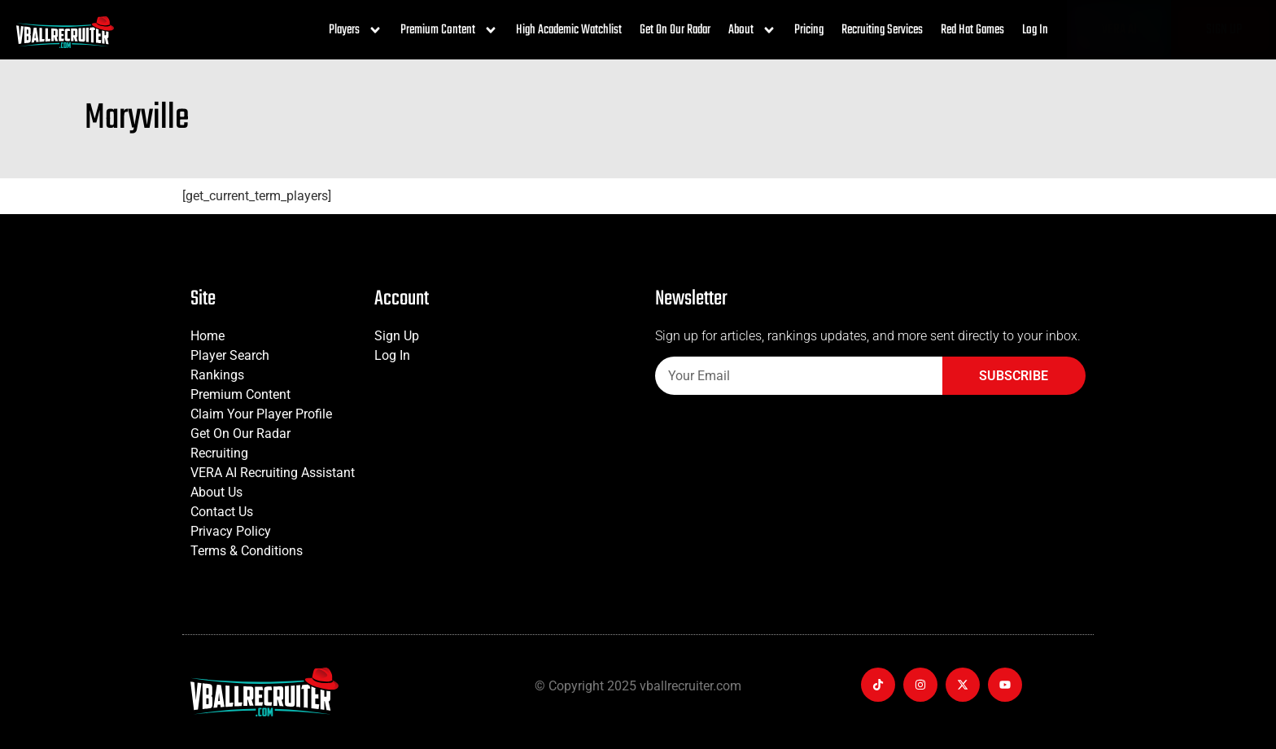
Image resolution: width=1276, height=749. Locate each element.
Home (207, 336)
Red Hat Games (972, 30)
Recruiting (219, 453)
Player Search (229, 355)
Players (355, 30)
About (752, 30)
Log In (1035, 30)
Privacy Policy (230, 531)
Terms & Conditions (246, 550)
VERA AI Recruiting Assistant (272, 472)
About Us (216, 492)
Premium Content (449, 30)
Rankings (217, 375)
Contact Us (221, 511)
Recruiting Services (882, 30)
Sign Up (396, 336)
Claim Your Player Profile (261, 414)
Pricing (809, 30)
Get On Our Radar (675, 30)
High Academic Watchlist (569, 30)
